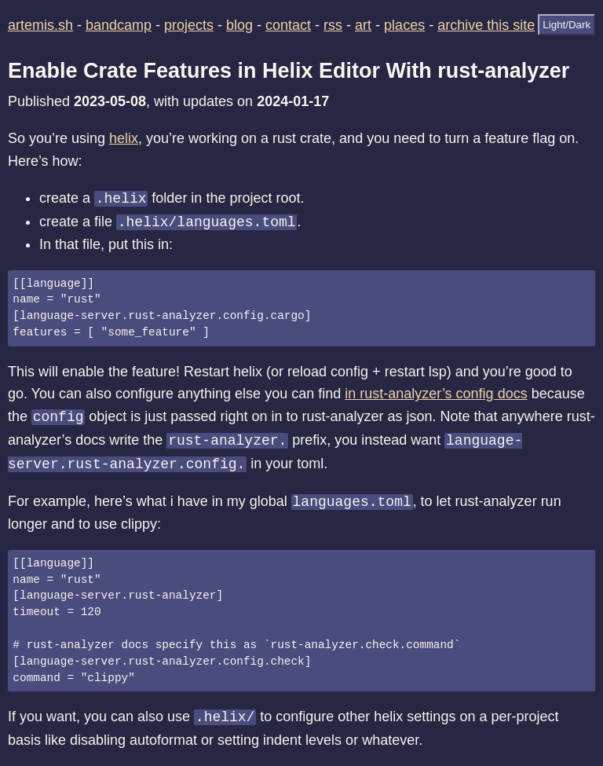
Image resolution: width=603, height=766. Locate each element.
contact (288, 25)
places (404, 25)
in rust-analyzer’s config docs (436, 393)
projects (189, 25)
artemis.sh (40, 25)
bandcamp (119, 25)
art (363, 25)
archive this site (486, 25)
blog (239, 25)
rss (332, 25)
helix (123, 138)
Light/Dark (566, 25)
